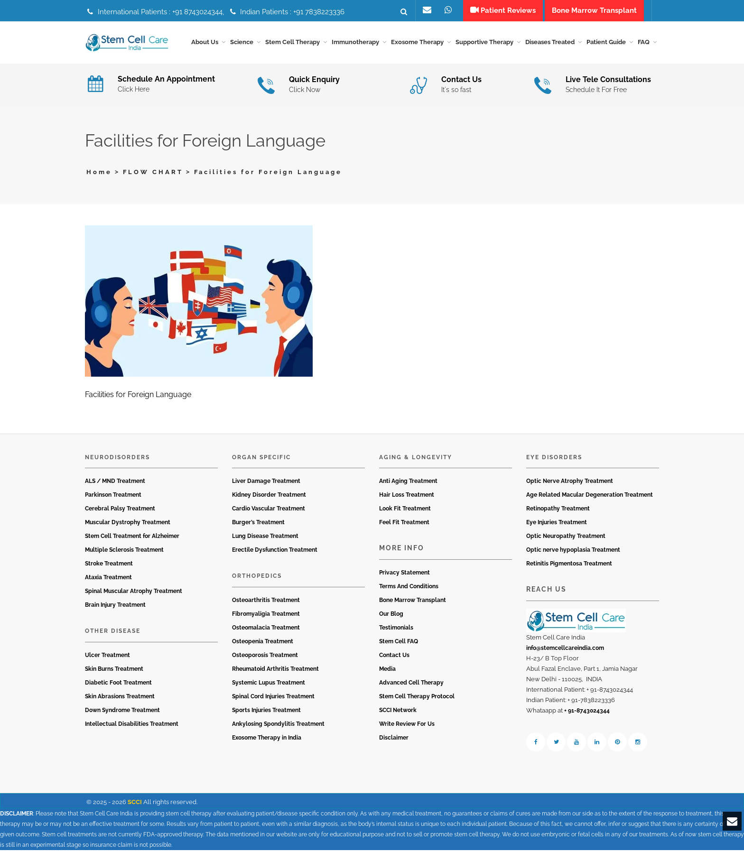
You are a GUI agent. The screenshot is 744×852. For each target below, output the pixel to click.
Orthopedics (257, 577)
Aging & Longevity (415, 458)
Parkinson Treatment (113, 496)
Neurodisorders (117, 458)
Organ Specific (261, 458)
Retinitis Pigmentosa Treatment (569, 565)
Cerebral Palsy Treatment (120, 510)
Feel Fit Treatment (404, 524)
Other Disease (112, 633)
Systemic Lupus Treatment (268, 684)
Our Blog (391, 615)
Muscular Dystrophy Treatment (127, 524)
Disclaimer (394, 739)
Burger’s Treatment (258, 524)
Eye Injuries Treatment (556, 524)
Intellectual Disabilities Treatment (131, 725)
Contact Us (394, 656)
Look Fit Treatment (405, 510)
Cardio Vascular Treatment (268, 510)
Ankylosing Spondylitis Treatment (278, 725)
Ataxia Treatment (108, 579)
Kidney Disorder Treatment (269, 496)
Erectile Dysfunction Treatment (274, 551)
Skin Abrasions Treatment (120, 698)
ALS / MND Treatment (115, 483)
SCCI (135, 803)
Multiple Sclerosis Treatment (124, 551)
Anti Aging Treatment (408, 483)
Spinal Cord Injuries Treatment (273, 698)
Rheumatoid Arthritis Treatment (275, 670)
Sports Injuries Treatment (266, 711)
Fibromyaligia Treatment (266, 615)
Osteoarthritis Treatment (266, 601)
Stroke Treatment (109, 565)
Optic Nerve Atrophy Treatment (569, 483)
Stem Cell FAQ (398, 642)
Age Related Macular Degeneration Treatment (589, 496)
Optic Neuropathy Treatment (565, 538)
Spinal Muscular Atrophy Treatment (133, 593)
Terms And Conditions (408, 587)
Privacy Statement (404, 574)
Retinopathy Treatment (558, 510)
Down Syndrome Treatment (122, 711)
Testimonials (396, 629)
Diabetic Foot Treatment (118, 684)
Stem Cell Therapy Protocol (417, 698)
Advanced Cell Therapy (411, 684)
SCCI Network (398, 711)
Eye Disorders (554, 458)
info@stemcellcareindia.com (565, 649)
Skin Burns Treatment (114, 670)
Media (387, 670)
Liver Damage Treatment (266, 483)
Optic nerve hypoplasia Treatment (573, 551)
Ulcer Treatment (107, 656)
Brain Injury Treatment (115, 606)
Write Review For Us (407, 725)
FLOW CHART (153, 173)
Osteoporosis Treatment (265, 656)
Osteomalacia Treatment (266, 629)
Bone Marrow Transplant (412, 601)
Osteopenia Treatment (262, 642)
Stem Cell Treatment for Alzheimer (132, 538)
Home (99, 173)
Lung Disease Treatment (265, 538)
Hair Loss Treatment (406, 496)
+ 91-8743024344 (587, 712)
